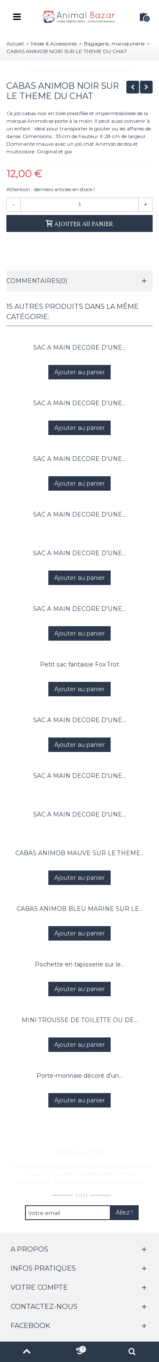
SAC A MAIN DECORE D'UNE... (79, 347)
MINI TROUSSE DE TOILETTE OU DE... (80, 1020)
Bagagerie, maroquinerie (114, 43)
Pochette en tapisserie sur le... (80, 964)
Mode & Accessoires (54, 43)
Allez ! (124, 1212)
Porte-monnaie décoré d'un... (79, 1075)
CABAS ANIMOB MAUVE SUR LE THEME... (79, 853)
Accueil (15, 43)
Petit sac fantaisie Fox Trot (79, 664)
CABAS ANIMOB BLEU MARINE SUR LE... (80, 909)
